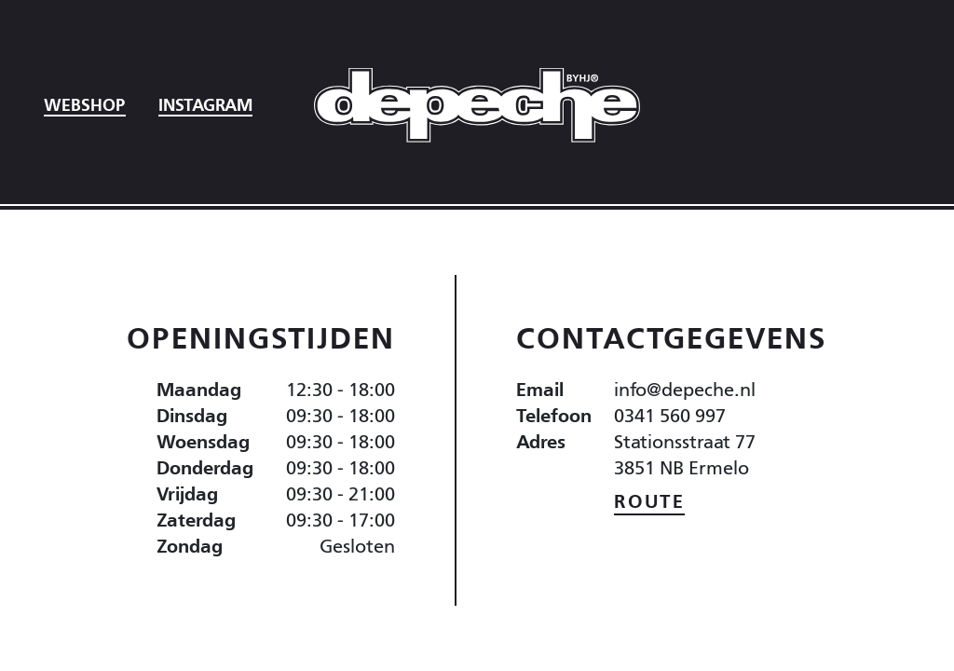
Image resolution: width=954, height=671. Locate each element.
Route (649, 501)
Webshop (85, 104)
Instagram (205, 104)
